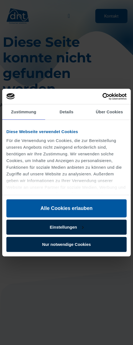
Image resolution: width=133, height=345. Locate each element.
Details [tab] (66, 111)
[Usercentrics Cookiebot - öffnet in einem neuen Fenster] (102, 96)
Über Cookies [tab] (109, 111)
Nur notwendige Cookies (66, 244)
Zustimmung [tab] (23, 111)
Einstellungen (67, 226)
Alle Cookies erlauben (66, 208)
